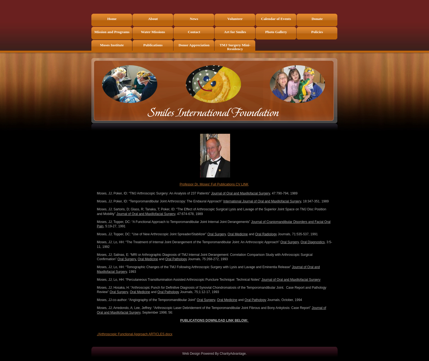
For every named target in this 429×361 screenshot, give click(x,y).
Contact (194, 32)
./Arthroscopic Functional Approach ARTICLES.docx (134, 334)
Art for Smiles (235, 32)
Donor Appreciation (193, 45)
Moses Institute (112, 45)
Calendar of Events (276, 19)
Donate (317, 19)
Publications (153, 45)
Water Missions (153, 32)
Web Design (191, 354)
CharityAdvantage (233, 354)
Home (112, 19)
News (194, 19)
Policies (317, 32)
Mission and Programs (112, 32)
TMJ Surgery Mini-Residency (235, 47)
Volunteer (235, 19)
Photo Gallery (276, 32)
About (153, 19)
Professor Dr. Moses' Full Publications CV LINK (213, 184)
